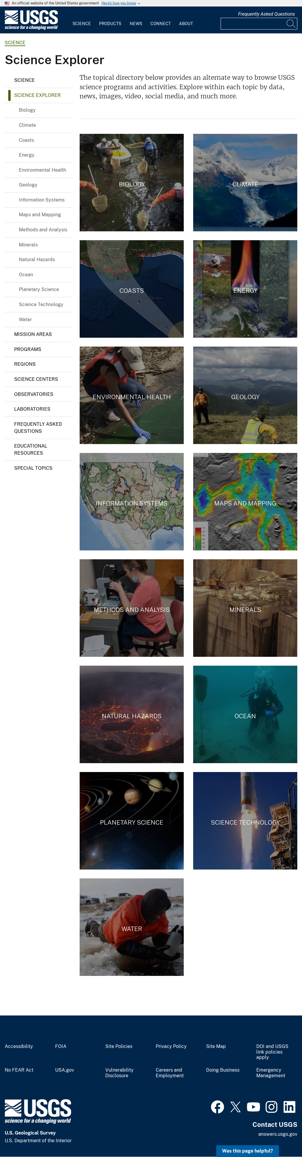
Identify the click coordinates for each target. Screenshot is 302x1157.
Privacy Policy (171, 1046)
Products (110, 23)
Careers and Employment (170, 1072)
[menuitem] (81, 20)
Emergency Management (270, 1072)
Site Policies (118, 1046)
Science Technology (41, 304)
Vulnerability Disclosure (119, 1072)
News (136, 23)
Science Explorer (37, 95)
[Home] (31, 28)
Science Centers (36, 379)
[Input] (259, 24)
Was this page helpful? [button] (247, 1151)
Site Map (216, 1046)
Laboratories (32, 409)
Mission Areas (33, 334)
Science (82, 23)
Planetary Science (39, 289)
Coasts (26, 140)
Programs (27, 349)
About (186, 23)
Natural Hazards (37, 259)
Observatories (33, 394)
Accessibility (19, 1046)
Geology (28, 185)
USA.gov (64, 1070)
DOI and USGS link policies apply (272, 1052)
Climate (27, 125)
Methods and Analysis (43, 230)
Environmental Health (42, 170)
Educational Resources (30, 449)
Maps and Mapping (40, 214)
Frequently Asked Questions (266, 14)
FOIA (60, 1046)
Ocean (26, 274)
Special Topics (33, 468)
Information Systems (42, 200)
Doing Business (222, 1070)
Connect (160, 23)
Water (25, 319)
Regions (25, 364)
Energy (27, 155)
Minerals (28, 245)
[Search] (291, 24)
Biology (27, 110)
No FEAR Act (19, 1070)
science (15, 43)
